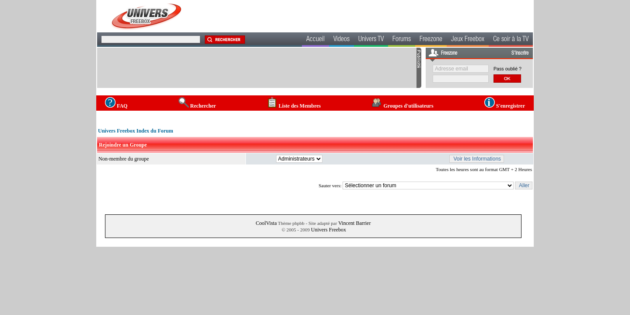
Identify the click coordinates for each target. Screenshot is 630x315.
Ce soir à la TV (510, 39)
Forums (401, 39)
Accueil (315, 39)
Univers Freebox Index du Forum (135, 131)
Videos (341, 39)
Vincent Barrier (354, 223)
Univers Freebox (328, 230)
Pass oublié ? (508, 68)
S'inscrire (519, 53)
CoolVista (266, 223)
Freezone (431, 39)
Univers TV (371, 39)
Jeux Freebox (467, 39)
